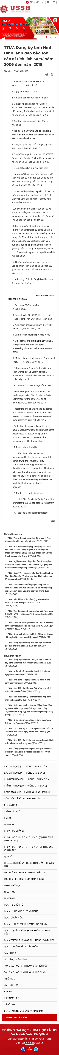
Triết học (9, 978)
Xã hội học (10, 1004)
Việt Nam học (11, 998)
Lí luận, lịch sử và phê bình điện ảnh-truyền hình (29, 864)
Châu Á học (10, 805)
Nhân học (9, 892)
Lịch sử (8, 856)
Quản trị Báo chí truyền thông (21, 946)
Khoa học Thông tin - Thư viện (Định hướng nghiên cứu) (28, 839)
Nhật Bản (9, 898)
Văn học (8, 991)
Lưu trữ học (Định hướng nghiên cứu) (25, 872)
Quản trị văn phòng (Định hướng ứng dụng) (29, 940)
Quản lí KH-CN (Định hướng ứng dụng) (25, 924)
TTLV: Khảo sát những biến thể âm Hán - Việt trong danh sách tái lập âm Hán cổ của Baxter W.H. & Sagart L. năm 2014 (29, 625)
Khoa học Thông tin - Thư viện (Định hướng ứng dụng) (28, 848)
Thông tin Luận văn (15, 1017)
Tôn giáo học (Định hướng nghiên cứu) (26, 966)
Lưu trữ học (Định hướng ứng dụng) (24, 879)
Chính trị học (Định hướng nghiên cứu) (26, 779)
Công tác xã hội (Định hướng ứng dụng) (26, 798)
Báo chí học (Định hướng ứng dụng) (24, 773)
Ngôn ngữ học (12, 885)
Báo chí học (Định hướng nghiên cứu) (25, 766)
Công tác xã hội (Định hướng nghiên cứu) (27, 792)
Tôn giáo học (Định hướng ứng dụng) (25, 972)
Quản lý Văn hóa (13, 917)
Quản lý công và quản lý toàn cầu (23, 1011)
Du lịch (8, 818)
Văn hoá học (11, 985)
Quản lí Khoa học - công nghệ (21, 911)
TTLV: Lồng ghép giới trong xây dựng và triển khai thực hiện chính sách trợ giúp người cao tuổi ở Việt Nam (28, 751)
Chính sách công (14, 811)
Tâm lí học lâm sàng (15, 959)
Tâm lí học (10, 953)
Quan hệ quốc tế (13, 905)
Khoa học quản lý (14, 831)
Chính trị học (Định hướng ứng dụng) (25, 785)
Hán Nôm (9, 824)
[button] (33, 2)
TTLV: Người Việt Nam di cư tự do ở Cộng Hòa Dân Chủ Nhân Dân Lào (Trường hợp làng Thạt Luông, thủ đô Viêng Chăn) (29, 576)
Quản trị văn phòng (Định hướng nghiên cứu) (27, 932)
